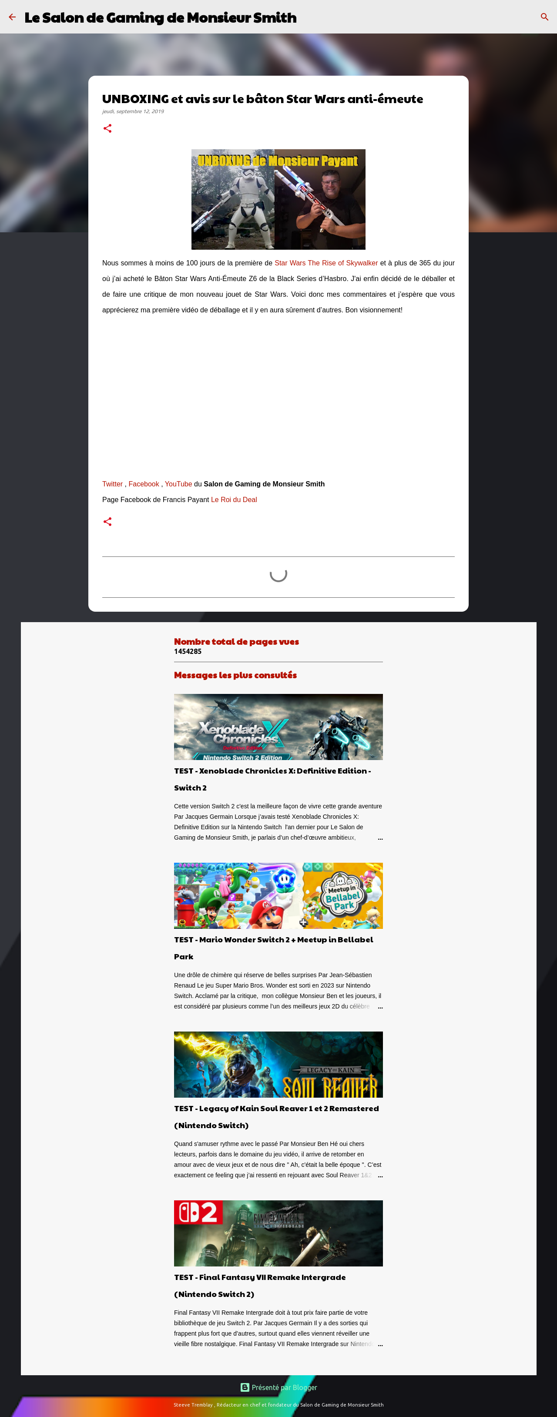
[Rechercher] (308, 17)
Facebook (143, 484)
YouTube (178, 484)
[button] (107, 129)
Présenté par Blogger (278, 1387)
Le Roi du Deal (234, 499)
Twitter (112, 484)
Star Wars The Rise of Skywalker (326, 263)
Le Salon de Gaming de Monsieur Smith (160, 17)
